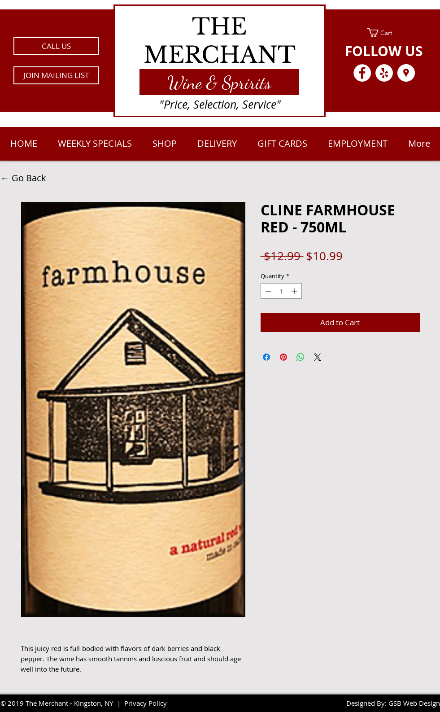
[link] (384, 32)
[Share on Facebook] (266, 357)
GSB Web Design (414, 703)
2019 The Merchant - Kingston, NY (60, 703)
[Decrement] (267, 291)
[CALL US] (56, 46)
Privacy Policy (145, 703)
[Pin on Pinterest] (283, 357)
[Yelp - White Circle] (384, 73)
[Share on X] (317, 357)
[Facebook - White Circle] (362, 73)
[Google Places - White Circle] (406, 73)
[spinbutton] (281, 291)
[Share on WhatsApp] (300, 357)
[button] (56, 75)
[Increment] (295, 291)
